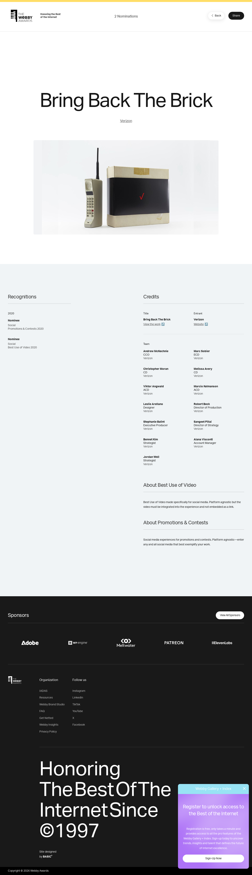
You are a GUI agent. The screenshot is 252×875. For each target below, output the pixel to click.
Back (215, 15)
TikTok (76, 704)
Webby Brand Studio (52, 704)
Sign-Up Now (213, 858)
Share (236, 15)
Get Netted (46, 718)
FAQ (42, 711)
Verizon (126, 121)
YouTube (77, 711)
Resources (46, 697)
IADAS (43, 691)
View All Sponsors (230, 615)
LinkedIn (77, 697)
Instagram (78, 691)
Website (199, 324)
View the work (151, 324)
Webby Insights (48, 724)
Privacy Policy (48, 731)
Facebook (78, 724)
